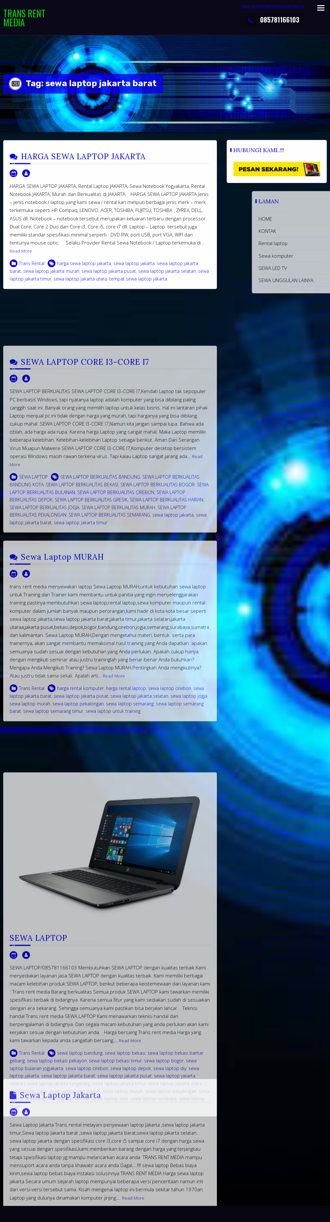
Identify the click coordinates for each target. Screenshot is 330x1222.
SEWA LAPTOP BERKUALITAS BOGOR (158, 583)
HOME (318, 219)
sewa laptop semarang (130, 798)
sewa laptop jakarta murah (51, 282)
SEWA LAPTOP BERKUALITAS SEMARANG (109, 614)
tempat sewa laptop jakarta (138, 290)
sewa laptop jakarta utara (80, 290)
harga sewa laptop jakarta (84, 274)
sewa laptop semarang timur (53, 806)
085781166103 (272, 19)
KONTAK (320, 231)
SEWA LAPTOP (33, 576)
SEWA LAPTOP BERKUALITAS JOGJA (44, 606)
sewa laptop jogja (188, 791)
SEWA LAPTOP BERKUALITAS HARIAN (166, 598)
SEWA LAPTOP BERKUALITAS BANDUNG (100, 576)
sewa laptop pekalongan (78, 798)
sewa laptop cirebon (169, 783)
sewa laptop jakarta (134, 274)
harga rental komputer (80, 783)
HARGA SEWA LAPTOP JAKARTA (83, 167)
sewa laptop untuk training (113, 806)
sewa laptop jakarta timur (80, 621)
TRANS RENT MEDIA (24, 18)
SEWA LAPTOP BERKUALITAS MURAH (118, 606)
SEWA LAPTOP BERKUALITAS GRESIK (91, 598)
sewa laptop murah (30, 798)
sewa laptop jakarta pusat (109, 282)
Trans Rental (31, 274)
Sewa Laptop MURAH (62, 652)
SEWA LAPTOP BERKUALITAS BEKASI (82, 583)
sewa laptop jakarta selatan (167, 282)
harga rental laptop (126, 783)
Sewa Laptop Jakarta (60, 1178)
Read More (21, 262)
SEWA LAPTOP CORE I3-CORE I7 (85, 460)
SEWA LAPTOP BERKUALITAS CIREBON (115, 591)
